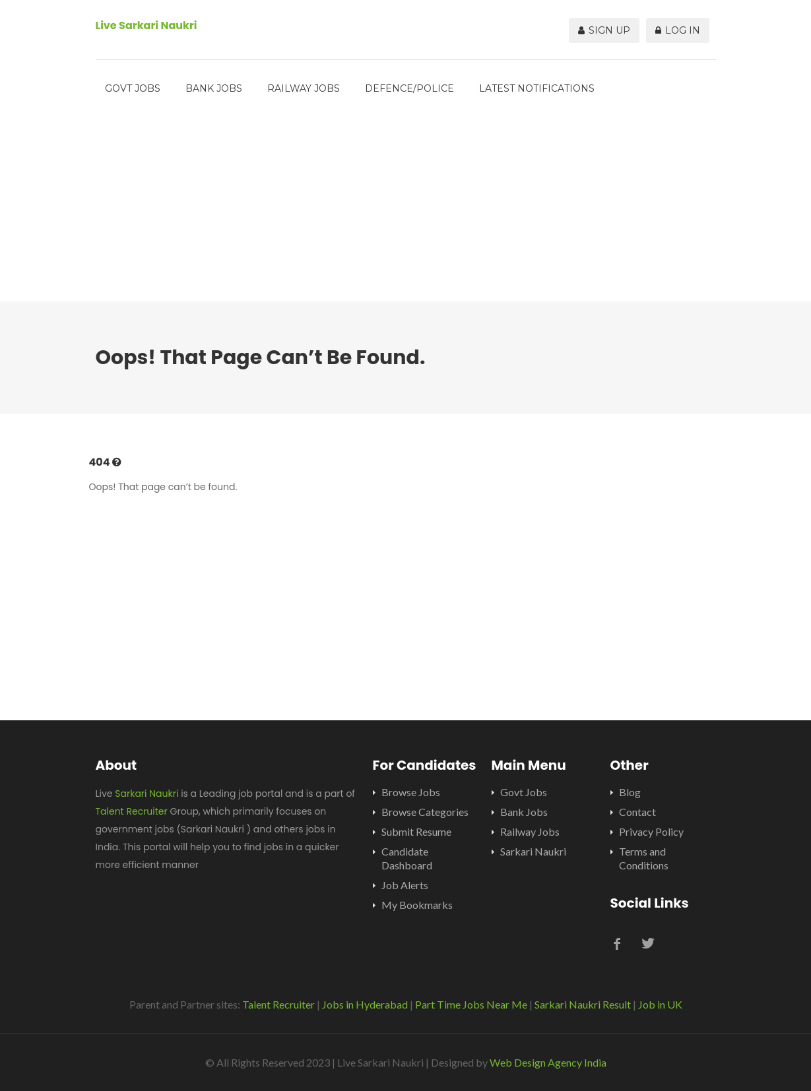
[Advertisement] (406, 209)
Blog (630, 792)
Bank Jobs (213, 88)
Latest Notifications (537, 88)
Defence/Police (409, 88)
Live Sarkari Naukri (146, 25)
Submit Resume (416, 831)
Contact (637, 811)
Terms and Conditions (643, 858)
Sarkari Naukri (146, 793)
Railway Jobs (303, 88)
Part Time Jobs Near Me (471, 1004)
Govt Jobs (132, 88)
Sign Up (604, 30)
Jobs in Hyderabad (365, 1004)
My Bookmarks (417, 904)
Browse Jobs (410, 792)
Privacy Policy (651, 831)
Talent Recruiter (132, 811)
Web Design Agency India (548, 1062)
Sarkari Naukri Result (583, 1004)
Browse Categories (425, 811)
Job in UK (660, 1004)
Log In (677, 30)
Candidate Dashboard (406, 858)
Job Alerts (404, 885)
